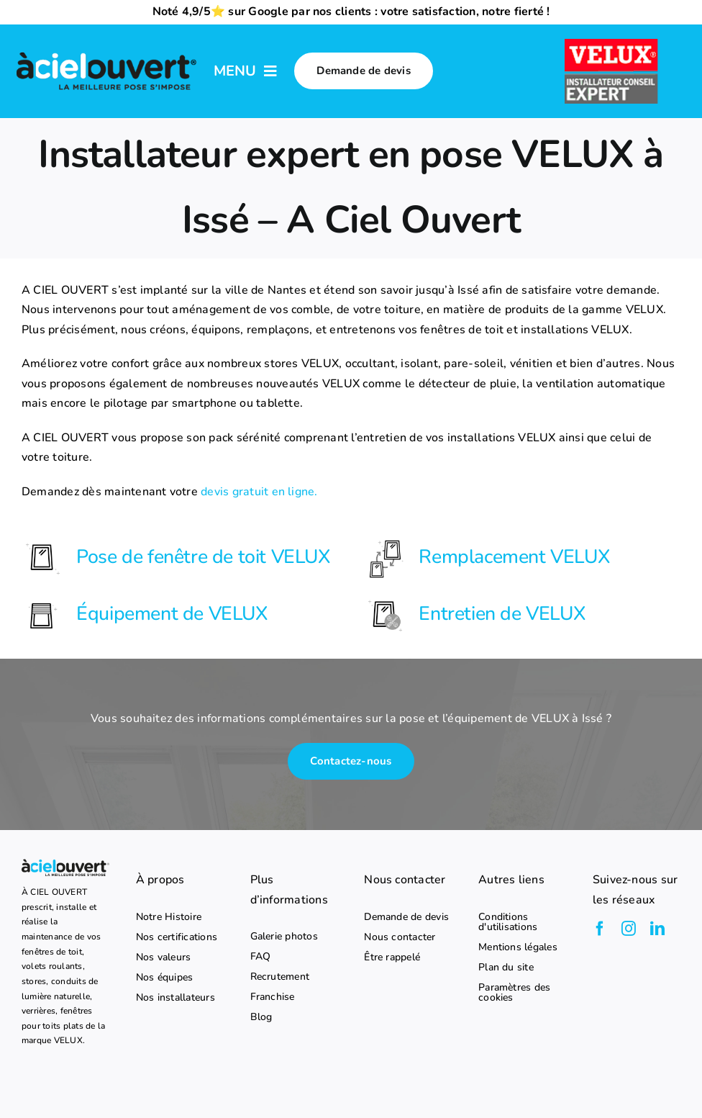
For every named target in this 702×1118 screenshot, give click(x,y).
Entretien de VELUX (502, 613)
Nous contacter (399, 937)
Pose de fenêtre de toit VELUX (202, 556)
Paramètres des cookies (514, 993)
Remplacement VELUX (514, 556)
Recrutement (280, 977)
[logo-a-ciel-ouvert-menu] (106, 53)
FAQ (260, 957)
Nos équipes (164, 978)
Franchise (272, 997)
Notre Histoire (168, 917)
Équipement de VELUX (171, 613)
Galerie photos (284, 937)
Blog (261, 1017)
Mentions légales (517, 947)
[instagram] (628, 928)
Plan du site (506, 968)
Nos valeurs (163, 957)
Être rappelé (392, 957)
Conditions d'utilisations (507, 922)
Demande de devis (406, 917)
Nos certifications (176, 937)
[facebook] (600, 928)
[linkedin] (657, 928)
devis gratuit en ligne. (259, 492)
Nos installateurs (175, 998)
